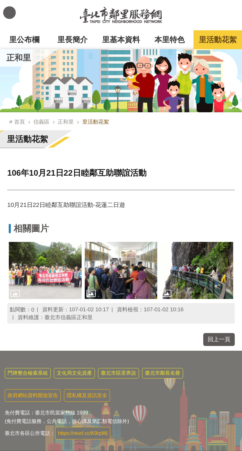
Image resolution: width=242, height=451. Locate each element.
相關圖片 (31, 228)
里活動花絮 (218, 39)
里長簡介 (72, 39)
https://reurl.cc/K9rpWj (82, 433)
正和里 (18, 57)
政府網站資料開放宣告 (33, 395)
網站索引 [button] (9, 12)
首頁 (19, 122)
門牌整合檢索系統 (28, 373)
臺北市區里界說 (118, 373)
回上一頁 (219, 339)
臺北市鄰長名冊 (162, 373)
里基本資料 (121, 39)
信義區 (41, 122)
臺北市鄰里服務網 (121, 15)
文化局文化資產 (74, 373)
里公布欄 (24, 39)
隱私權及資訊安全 (87, 395)
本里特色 (169, 39)
